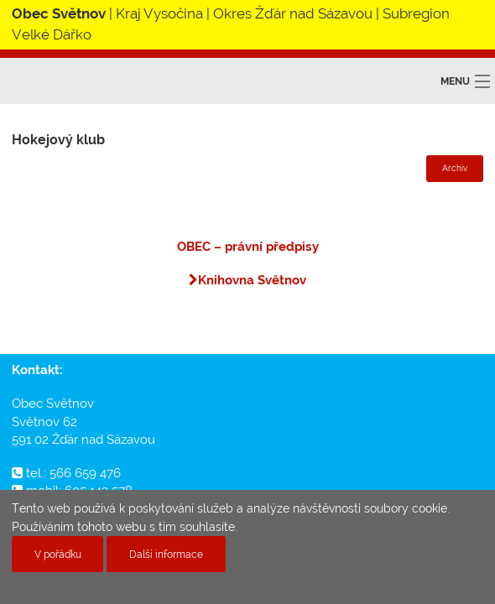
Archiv (454, 168)
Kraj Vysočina (159, 13)
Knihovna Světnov (247, 280)
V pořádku (57, 554)
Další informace (166, 554)
